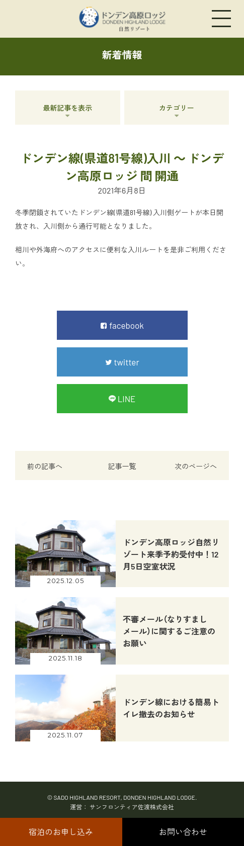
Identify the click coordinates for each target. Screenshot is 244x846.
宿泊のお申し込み (61, 831)
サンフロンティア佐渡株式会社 (132, 806)
